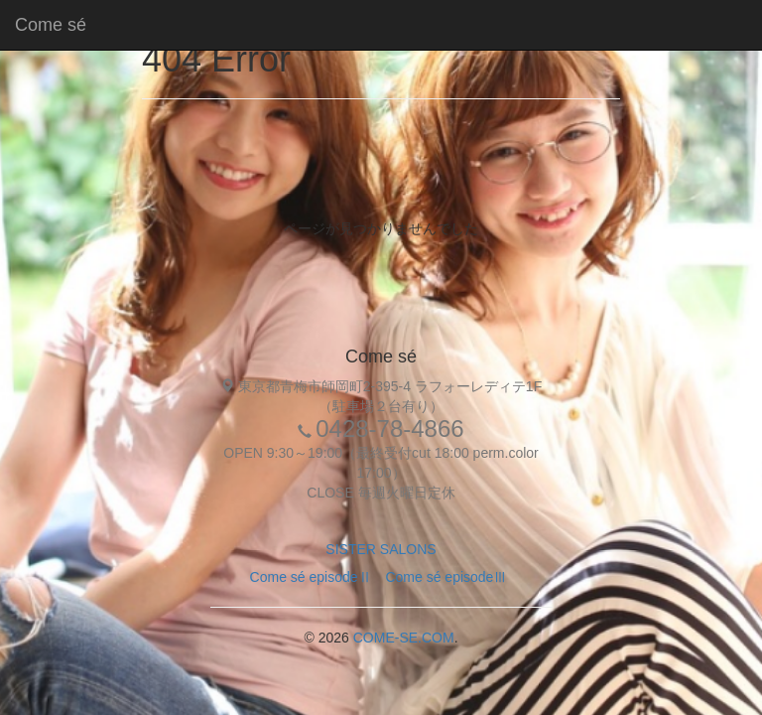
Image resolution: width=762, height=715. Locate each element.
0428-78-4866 (389, 428)
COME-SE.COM (403, 637)
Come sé (50, 25)
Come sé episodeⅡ (311, 577)
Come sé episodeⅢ (446, 577)
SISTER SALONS (380, 549)
